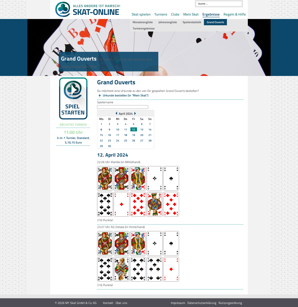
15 (101, 135)
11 (125, 129)
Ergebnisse (211, 14)
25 (125, 140)
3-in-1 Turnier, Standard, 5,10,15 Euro (73, 140)
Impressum (178, 303)
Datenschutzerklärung (201, 303)
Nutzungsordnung (230, 303)
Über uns (121, 303)
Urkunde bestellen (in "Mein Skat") (125, 95)
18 (125, 135)
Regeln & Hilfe (235, 14)
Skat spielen (141, 14)
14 (149, 129)
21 (149, 135)
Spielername (105, 102)
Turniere (160, 14)
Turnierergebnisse (144, 28)
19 (133, 135)
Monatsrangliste (143, 22)
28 (149, 140)
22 (101, 140)
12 (133, 129)
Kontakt (108, 303)
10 (117, 129)
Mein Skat (191, 14)
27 (141, 140)
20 (141, 135)
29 (101, 146)
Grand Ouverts (215, 22)
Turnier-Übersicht (71, 150)
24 (117, 140)
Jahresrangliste (168, 22)
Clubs (175, 14)
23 (109, 140)
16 (109, 135)
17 (117, 135)
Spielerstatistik (192, 22)
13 (141, 129)
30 (109, 146)
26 (133, 140)
